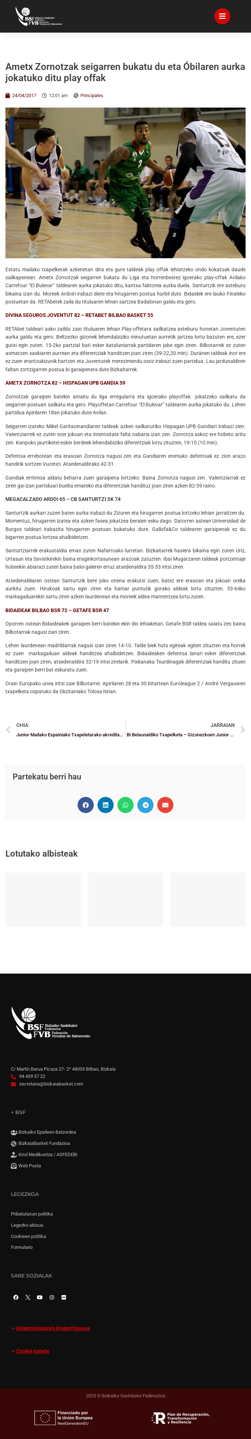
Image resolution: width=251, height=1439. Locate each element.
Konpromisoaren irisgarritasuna (53, 1328)
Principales (91, 95)
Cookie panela (32, 1351)
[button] (86, 805)
